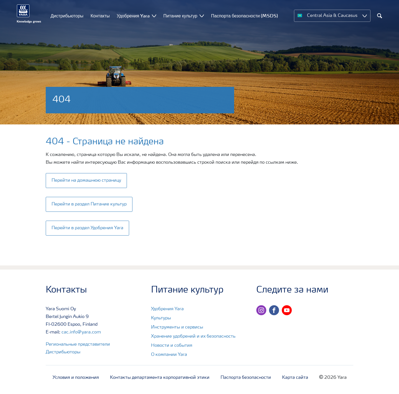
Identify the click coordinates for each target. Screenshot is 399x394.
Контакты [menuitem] (100, 16)
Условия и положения (76, 377)
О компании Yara (169, 355)
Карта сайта (295, 377)
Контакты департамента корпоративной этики (159, 377)
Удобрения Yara (167, 309)
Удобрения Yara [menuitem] (133, 16)
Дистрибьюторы (63, 352)
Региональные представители (78, 344)
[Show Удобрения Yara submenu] (154, 16)
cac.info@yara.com (81, 332)
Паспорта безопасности (246, 377)
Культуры (161, 318)
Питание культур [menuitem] (180, 16)
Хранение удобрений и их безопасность (193, 336)
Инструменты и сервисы (177, 327)
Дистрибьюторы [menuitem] (67, 16)
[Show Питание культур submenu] (202, 16)
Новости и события (171, 345)
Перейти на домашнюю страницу (86, 180)
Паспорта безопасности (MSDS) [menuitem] (244, 16)
